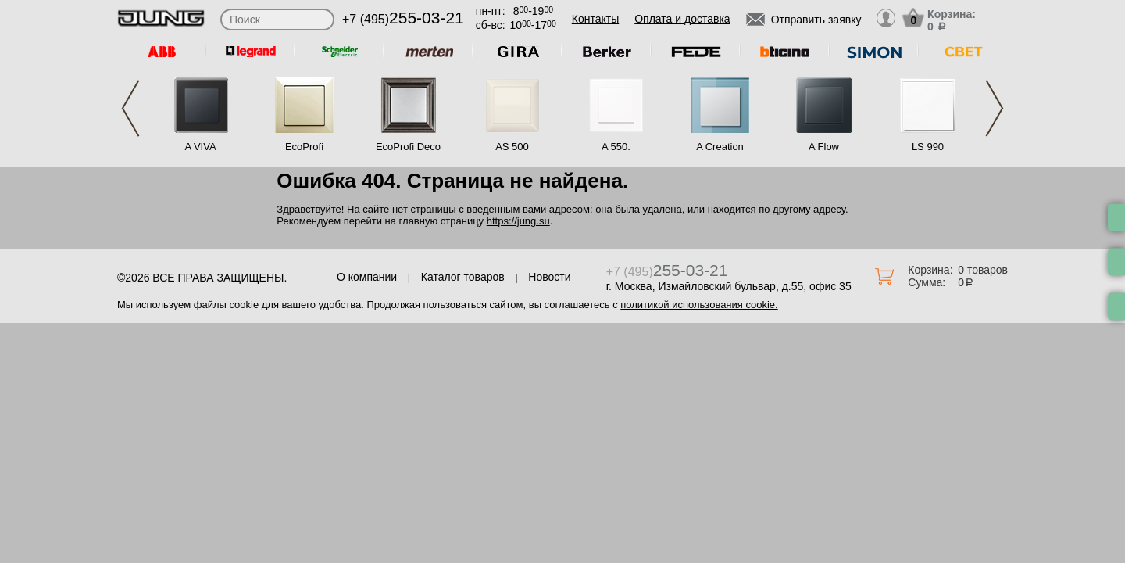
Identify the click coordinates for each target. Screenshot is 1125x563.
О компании (367, 277)
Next (994, 108)
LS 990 (928, 146)
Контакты (595, 19)
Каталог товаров (463, 277)
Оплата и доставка (682, 19)
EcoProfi (304, 146)
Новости (549, 277)
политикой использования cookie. (698, 304)
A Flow (824, 146)
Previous (130, 108)
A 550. (616, 146)
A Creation (720, 146)
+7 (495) (403, 19)
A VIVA (200, 146)
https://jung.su (518, 221)
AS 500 (512, 146)
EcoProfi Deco (408, 146)
